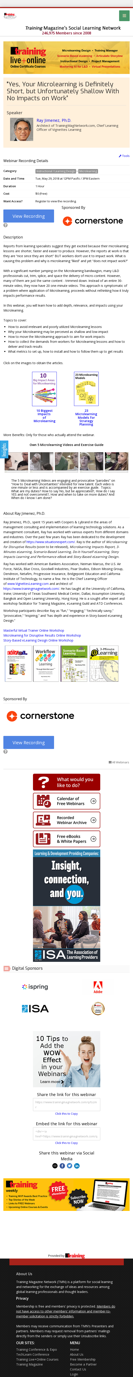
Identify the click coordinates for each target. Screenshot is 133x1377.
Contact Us (78, 1369)
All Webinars (119, 762)
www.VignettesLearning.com (28, 584)
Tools (124, 156)
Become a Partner (83, 1364)
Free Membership (83, 1359)
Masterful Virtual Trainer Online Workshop (33, 630)
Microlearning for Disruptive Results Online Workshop (42, 635)
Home (74, 1349)
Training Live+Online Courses (37, 1359)
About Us (24, 1273)
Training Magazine (29, 1364)
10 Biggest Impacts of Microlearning (44, 415)
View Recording (29, 216)
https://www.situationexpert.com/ (50, 542)
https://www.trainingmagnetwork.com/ (31, 588)
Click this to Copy (66, 1114)
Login (74, 1374)
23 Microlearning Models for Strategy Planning (86, 417)
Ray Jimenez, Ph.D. (54, 120)
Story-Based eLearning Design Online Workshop (38, 640)
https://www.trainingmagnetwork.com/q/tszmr (66, 1104)
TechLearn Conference (32, 1354)
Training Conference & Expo (36, 1349)
